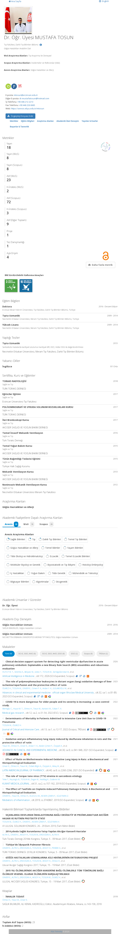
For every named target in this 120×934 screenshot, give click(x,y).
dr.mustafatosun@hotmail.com (34, 98)
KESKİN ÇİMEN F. (48, 796)
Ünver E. (24, 746)
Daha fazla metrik (100, 264)
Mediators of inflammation (16, 800)
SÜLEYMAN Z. (63, 796)
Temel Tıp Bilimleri (75, 539)
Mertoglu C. (7, 708)
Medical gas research (13, 712)
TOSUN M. (47, 672)
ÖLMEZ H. (6, 688)
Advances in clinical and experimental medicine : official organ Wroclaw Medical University (48, 692)
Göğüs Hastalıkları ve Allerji (22, 547)
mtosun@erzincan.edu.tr (26, 95)
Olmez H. (28, 708)
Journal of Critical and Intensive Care (20, 729)
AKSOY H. (24, 834)
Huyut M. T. (18, 708)
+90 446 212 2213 (25, 101)
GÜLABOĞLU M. (60, 688)
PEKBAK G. (56, 848)
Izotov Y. (38, 672)
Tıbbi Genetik (56, 573)
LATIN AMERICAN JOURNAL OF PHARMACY (23, 770)
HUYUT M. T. (8, 672)
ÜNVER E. (26, 688)
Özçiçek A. (58, 746)
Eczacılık (51, 556)
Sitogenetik (59, 581)
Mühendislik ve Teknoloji (83, 573)
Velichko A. (19, 672)
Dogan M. (35, 779)
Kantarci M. (46, 708)
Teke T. (5, 779)
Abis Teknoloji (56, 931)
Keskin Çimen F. (46, 746)
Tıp (31, 539)
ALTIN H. (55, 834)
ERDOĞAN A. (45, 834)
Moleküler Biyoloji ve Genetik (23, 564)
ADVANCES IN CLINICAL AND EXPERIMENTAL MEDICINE (29, 750)
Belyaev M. (29, 672)
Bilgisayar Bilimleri (17, 581)
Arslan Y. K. (47, 688)
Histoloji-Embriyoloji (90, 564)
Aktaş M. (55, 766)
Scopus (46, 524)
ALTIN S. (6, 834)
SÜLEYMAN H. (53, 821)
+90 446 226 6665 (27, 105)
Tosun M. (37, 708)
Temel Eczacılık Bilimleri (75, 556)
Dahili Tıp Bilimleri (49, 539)
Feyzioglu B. (15, 779)
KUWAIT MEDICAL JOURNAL (15, 783)
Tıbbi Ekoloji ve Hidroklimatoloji (24, 556)
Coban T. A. (57, 708)
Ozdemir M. (55, 779)
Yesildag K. (44, 779)
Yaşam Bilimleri (72, 547)
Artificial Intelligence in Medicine (18, 676)
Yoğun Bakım (35, 573)
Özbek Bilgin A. (35, 766)
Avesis (11, 524)
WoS (28, 524)
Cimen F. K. (37, 688)
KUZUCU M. (35, 796)
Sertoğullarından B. (61, 672)
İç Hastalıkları (15, 573)
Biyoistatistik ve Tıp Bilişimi (59, 564)
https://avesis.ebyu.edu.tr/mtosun (27, 108)
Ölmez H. (15, 746)
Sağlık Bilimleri (15, 539)
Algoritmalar (40, 581)
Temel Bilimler (50, 547)
